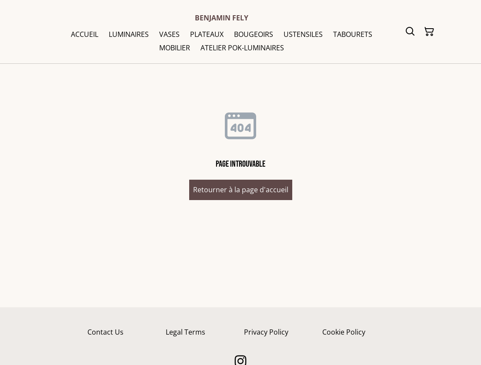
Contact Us (105, 332)
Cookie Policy (343, 332)
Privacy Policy (266, 332)
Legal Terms (185, 332)
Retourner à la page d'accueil (240, 189)
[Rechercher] (410, 31)
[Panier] (429, 31)
